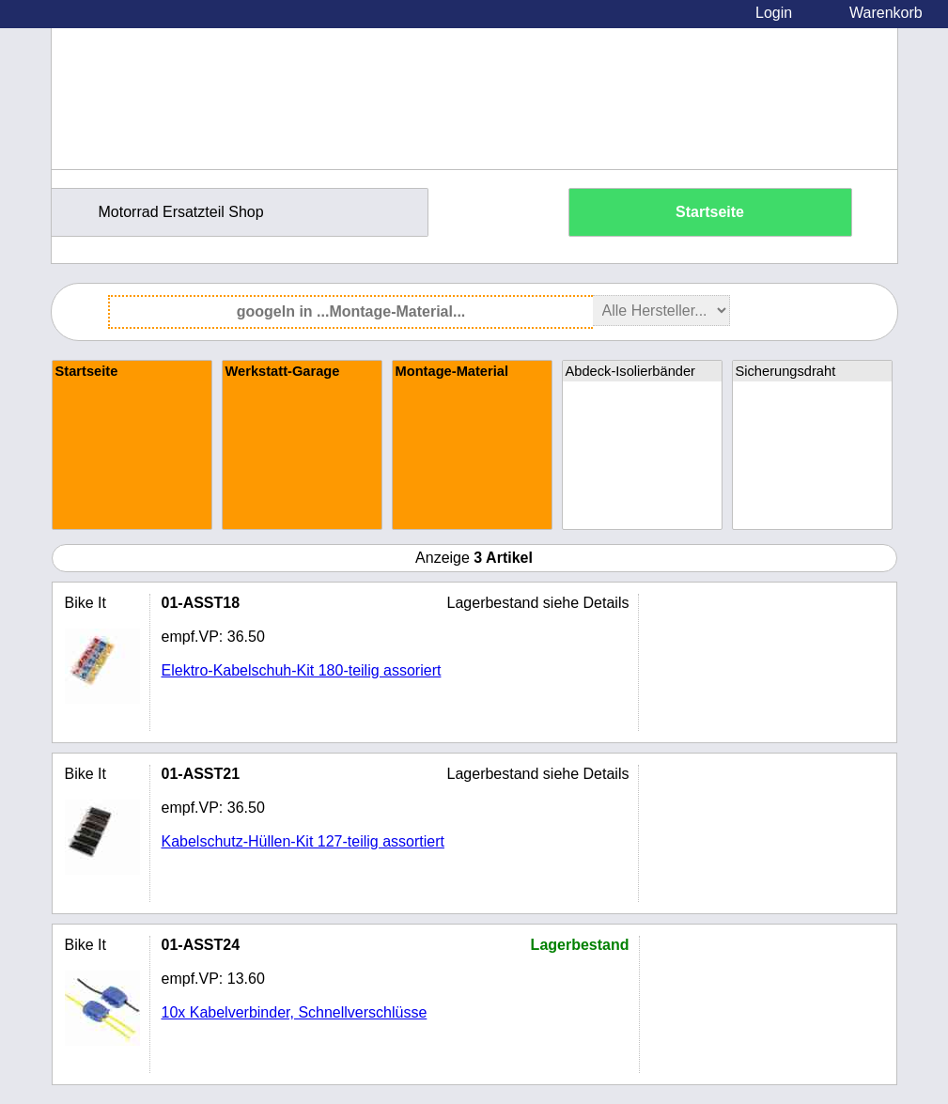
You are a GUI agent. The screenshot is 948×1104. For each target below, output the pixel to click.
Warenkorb (886, 13)
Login (773, 13)
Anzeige (474, 558)
